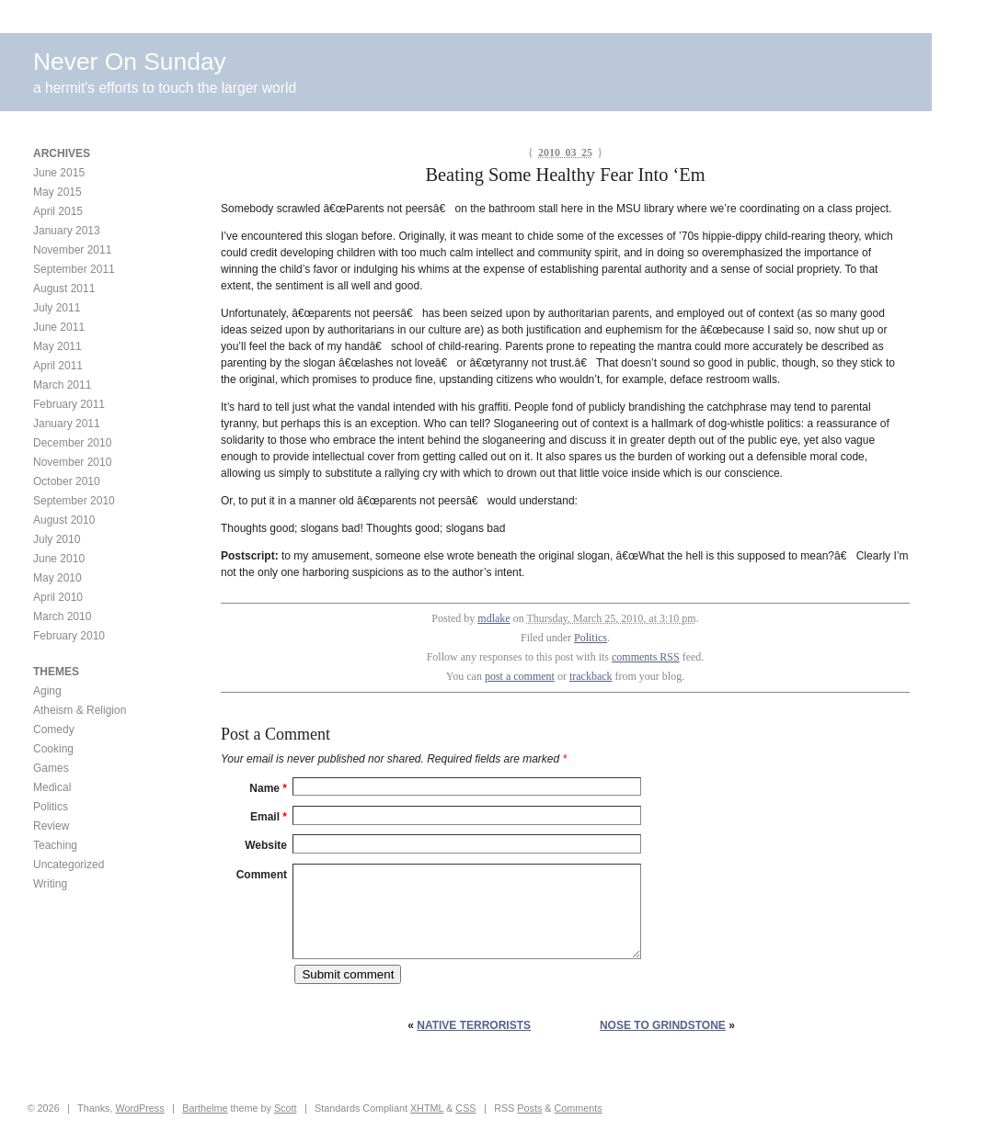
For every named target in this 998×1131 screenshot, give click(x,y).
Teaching (55, 845)
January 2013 (66, 230)
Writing (50, 883)
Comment (261, 874)
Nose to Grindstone (663, 1025)
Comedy (54, 729)
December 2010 (72, 442)
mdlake (493, 618)
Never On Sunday (129, 61)
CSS (465, 1108)
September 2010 (74, 500)
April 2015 (58, 211)
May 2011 (57, 346)
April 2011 (58, 365)
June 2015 (59, 172)
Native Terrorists (474, 1025)
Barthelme (204, 1108)
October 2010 (66, 481)
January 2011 (66, 423)
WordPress (139, 1108)
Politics (590, 637)
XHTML (426, 1108)
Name (268, 788)
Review (51, 826)
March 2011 (62, 385)
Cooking (53, 748)
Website (266, 845)
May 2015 (57, 192)
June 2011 (59, 327)
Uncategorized (68, 864)
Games (51, 768)
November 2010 (72, 462)
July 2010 (56, 539)
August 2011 (64, 288)
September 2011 (74, 269)
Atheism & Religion (79, 710)
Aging (47, 690)
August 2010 (64, 520)
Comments (578, 1108)
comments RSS (646, 656)
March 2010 (62, 616)
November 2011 (72, 249)
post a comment (520, 676)
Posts (529, 1108)
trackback (591, 676)
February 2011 (69, 404)
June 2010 (59, 558)
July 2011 (56, 307)
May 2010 (57, 577)
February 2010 (69, 635)
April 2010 (58, 597)
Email (268, 816)
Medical (52, 787)
